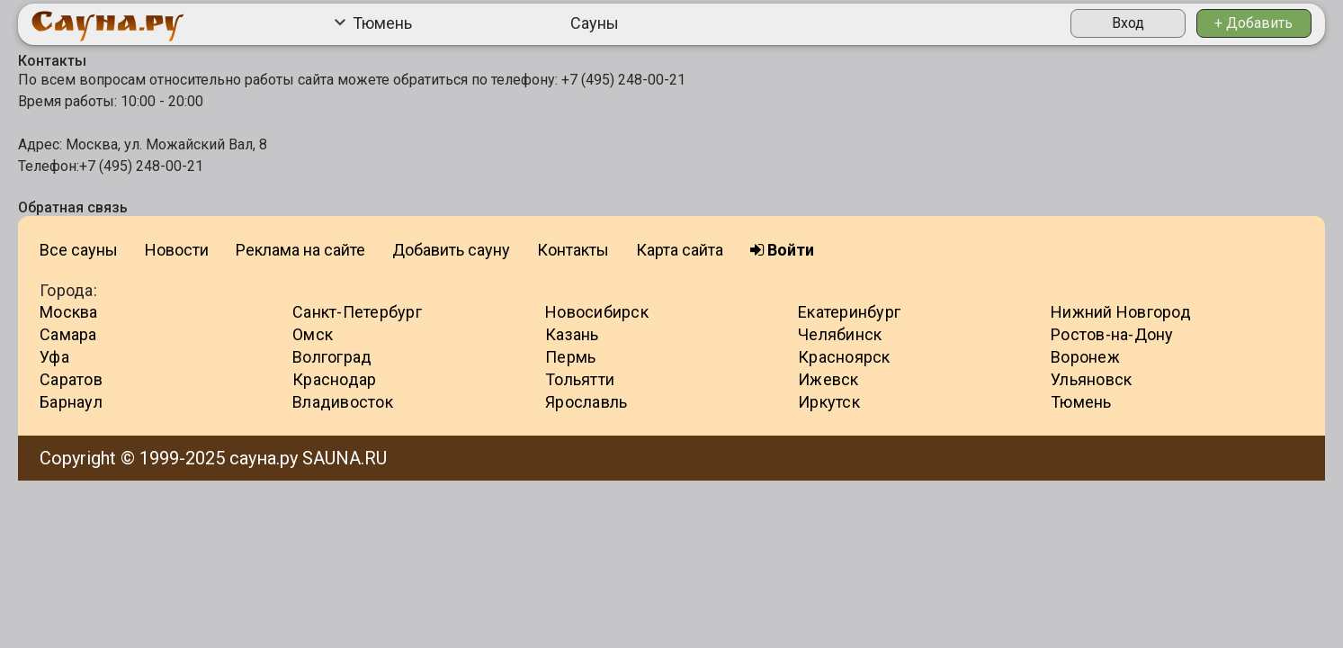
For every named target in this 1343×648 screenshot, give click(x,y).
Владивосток (342, 401)
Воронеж (1085, 356)
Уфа (54, 356)
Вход (1128, 23)
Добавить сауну (451, 249)
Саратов (71, 379)
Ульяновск (1091, 379)
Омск (312, 334)
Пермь (570, 356)
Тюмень (373, 23)
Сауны (594, 23)
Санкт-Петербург (357, 311)
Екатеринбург (849, 311)
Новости (177, 249)
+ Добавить (1253, 23)
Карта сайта (679, 249)
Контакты (573, 249)
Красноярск (844, 356)
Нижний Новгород (1121, 311)
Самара (68, 334)
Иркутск (829, 401)
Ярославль (586, 401)
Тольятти (579, 379)
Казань (572, 334)
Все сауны (79, 249)
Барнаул (71, 401)
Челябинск (840, 334)
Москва (69, 311)
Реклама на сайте (300, 249)
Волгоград (332, 356)
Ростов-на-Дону (1112, 334)
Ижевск (828, 379)
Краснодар (334, 379)
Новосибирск (597, 311)
